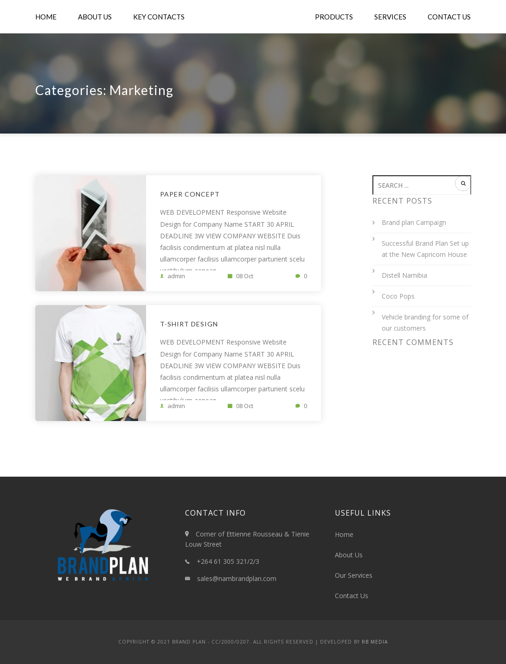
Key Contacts (159, 17)
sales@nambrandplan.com (236, 578)
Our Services (353, 575)
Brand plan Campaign (414, 222)
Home (46, 17)
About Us (95, 17)
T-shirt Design (189, 324)
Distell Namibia (404, 275)
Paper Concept (190, 194)
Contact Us (449, 17)
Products (334, 17)
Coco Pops (398, 296)
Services (390, 17)
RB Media (375, 641)
